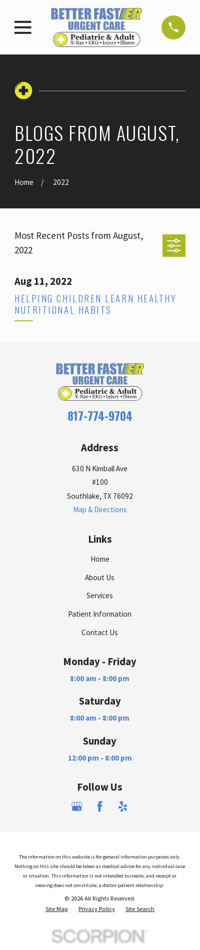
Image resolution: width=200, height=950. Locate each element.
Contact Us (100, 632)
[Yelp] (123, 806)
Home (100, 559)
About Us (99, 577)
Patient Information (100, 614)
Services (99, 595)
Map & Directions (100, 509)
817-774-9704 (100, 415)
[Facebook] (99, 806)
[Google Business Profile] (77, 806)
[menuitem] (57, 909)
